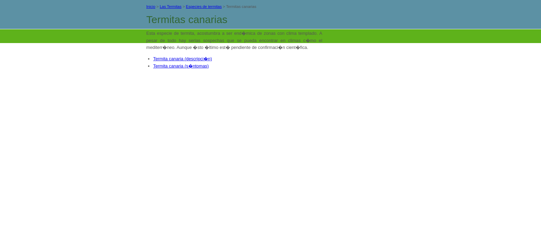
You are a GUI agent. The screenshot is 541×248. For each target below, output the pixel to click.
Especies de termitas (204, 6)
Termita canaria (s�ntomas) (181, 66)
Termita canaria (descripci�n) (182, 58)
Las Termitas (170, 6)
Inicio (150, 6)
